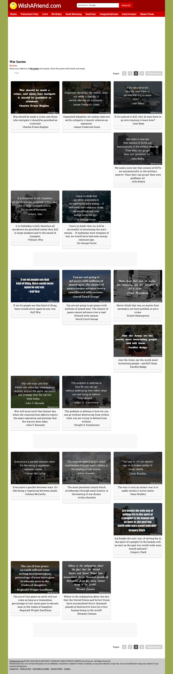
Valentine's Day (29, 14)
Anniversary (129, 14)
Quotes (13, 65)
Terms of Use (25, 669)
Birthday (57, 14)
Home (13, 14)
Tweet (16, 73)
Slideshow (154, 73)
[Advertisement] (87, 38)
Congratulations (109, 14)
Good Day (90, 14)
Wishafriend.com (16, 661)
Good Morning (74, 14)
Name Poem (147, 14)
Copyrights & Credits (41, 669)
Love (45, 14)
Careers (67, 669)
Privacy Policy (57, 669)
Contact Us (13, 669)
